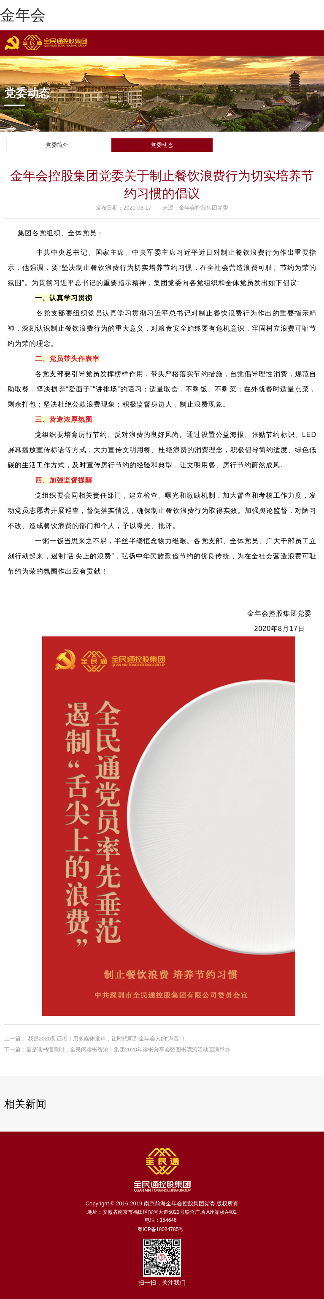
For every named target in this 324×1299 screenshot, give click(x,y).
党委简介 (57, 145)
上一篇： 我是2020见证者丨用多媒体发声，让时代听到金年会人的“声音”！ (95, 1038)
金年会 (23, 15)
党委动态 (162, 145)
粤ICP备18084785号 (161, 1229)
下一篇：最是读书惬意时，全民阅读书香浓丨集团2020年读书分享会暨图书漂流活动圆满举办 (117, 1049)
